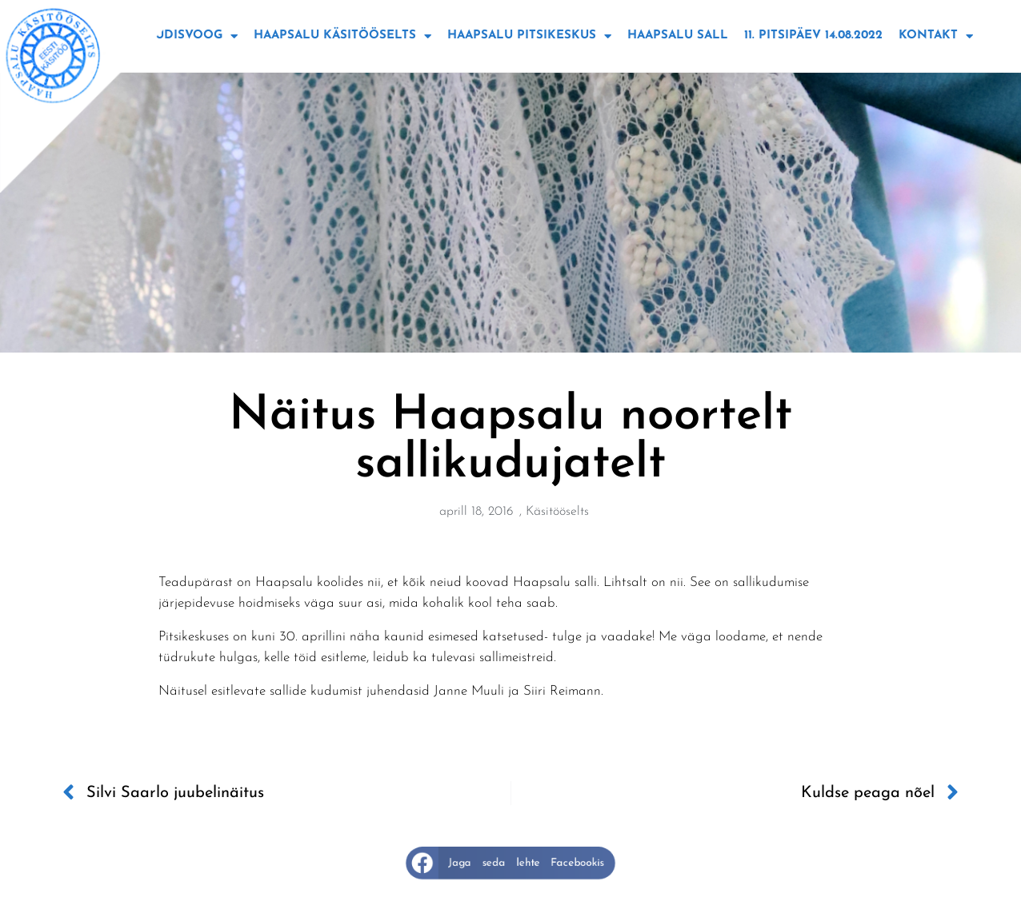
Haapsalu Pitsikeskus (529, 36)
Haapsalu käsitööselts (342, 36)
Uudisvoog (192, 36)
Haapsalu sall (677, 36)
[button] (510, 863)
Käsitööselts (557, 511)
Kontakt (936, 36)
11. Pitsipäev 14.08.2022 (813, 36)
